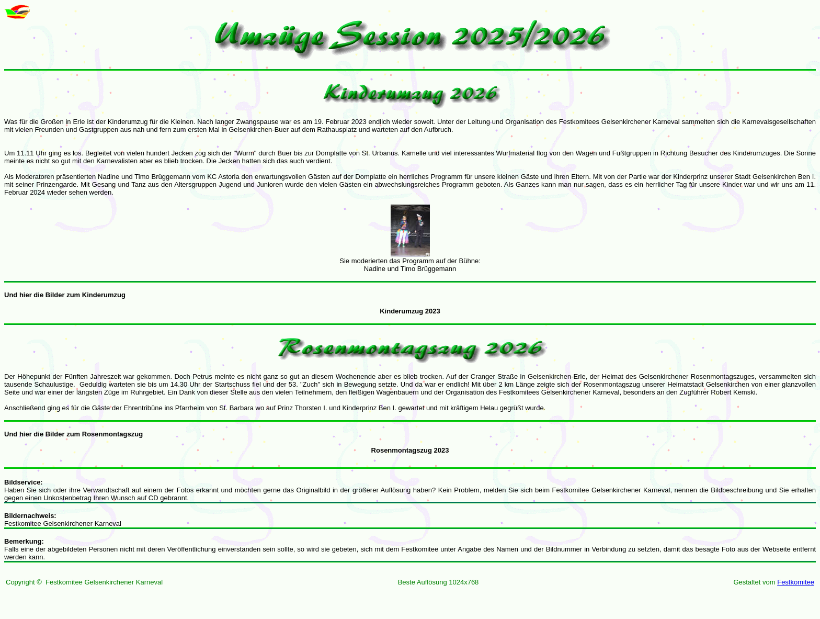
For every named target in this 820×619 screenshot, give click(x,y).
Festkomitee (795, 582)
